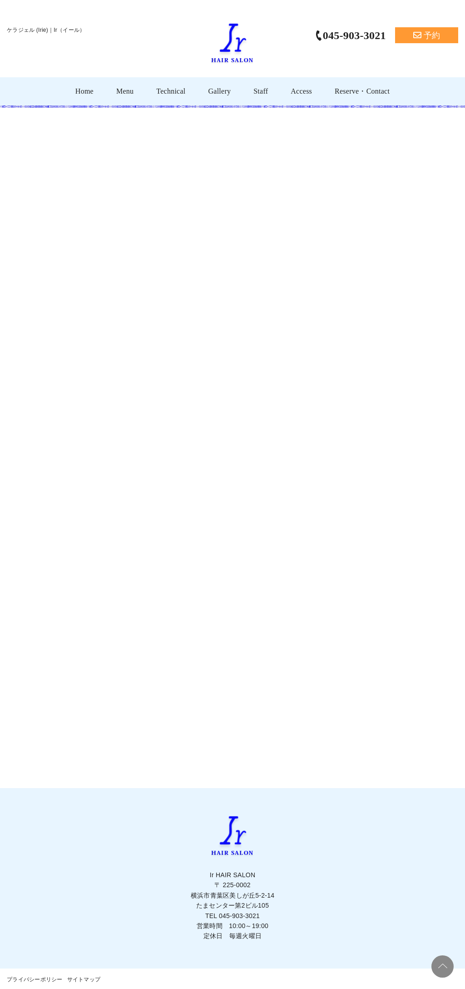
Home (84, 91)
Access (301, 91)
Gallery (219, 91)
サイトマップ (84, 979)
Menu (125, 91)
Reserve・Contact (362, 91)
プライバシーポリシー (35, 979)
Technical (170, 91)
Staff (260, 91)
